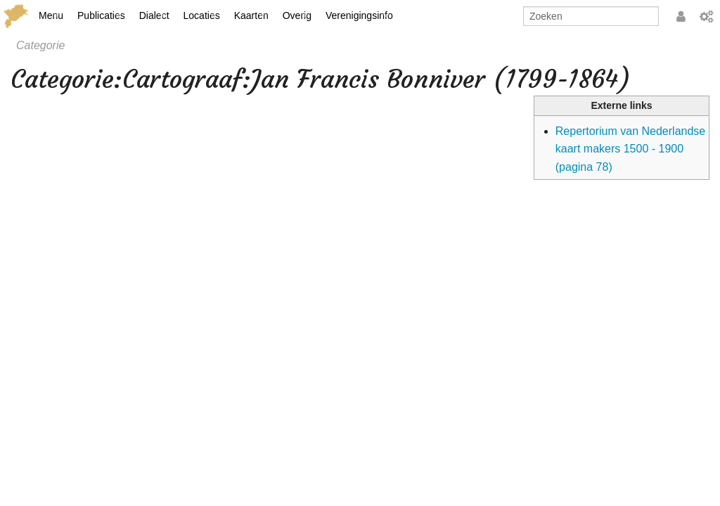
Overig (297, 15)
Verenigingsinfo (359, 15)
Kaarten (251, 15)
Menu (51, 15)
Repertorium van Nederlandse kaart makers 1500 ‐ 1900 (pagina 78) (630, 149)
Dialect (154, 15)
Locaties (202, 15)
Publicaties (101, 15)
